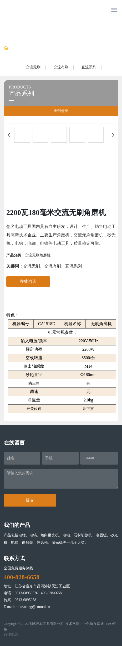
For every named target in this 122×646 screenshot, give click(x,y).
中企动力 (89, 624)
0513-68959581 (26, 600)
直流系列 (89, 67)
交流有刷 (61, 67)
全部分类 (61, 111)
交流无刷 (33, 67)
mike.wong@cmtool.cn (33, 607)
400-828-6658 (51, 593)
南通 (100, 624)
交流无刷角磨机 (37, 255)
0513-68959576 (26, 593)
